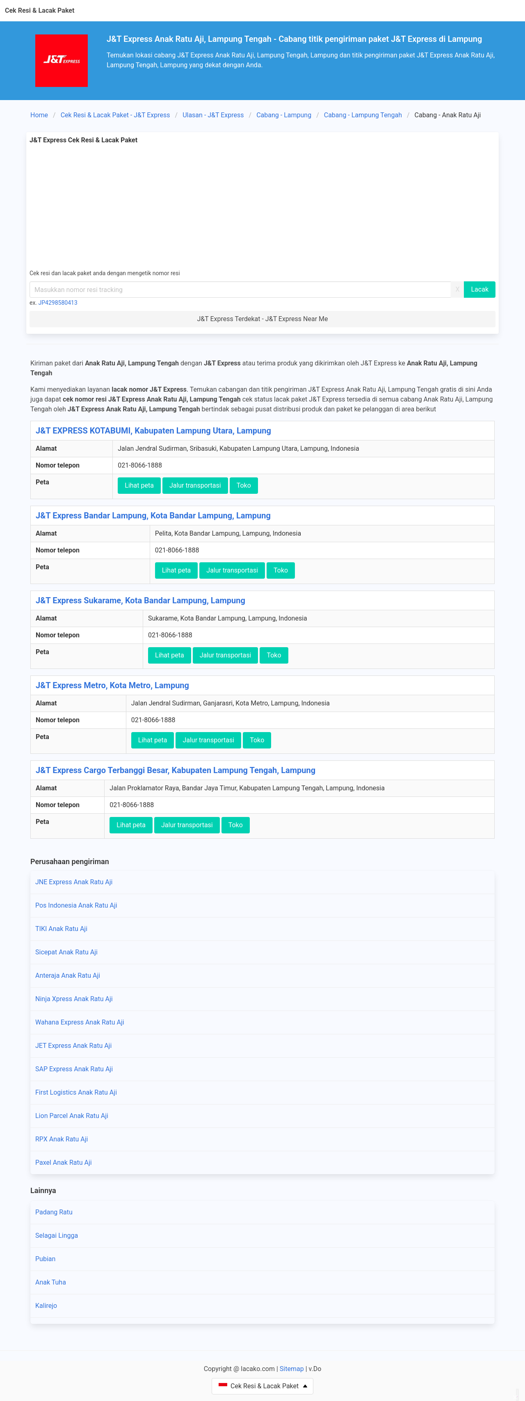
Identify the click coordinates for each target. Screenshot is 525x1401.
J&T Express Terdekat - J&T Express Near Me (262, 319)
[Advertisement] (262, 206)
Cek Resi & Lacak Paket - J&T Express (115, 115)
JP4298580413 (58, 302)
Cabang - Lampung (283, 115)
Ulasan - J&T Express (213, 115)
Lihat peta (139, 485)
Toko (244, 485)
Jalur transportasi (195, 485)
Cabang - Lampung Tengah (363, 115)
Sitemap (292, 1369)
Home (39, 115)
